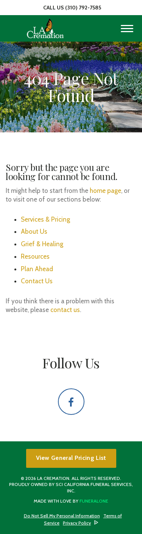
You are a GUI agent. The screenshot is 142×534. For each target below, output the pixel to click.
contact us (65, 310)
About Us (34, 231)
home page (105, 190)
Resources (35, 256)
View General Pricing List (71, 457)
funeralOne (94, 501)
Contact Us (37, 281)
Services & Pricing (45, 219)
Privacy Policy (77, 523)
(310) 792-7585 (83, 7)
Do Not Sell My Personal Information (62, 515)
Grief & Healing (42, 244)
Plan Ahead (37, 269)
